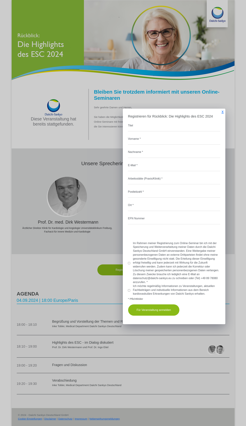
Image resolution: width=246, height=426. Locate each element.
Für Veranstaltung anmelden (102, 309)
